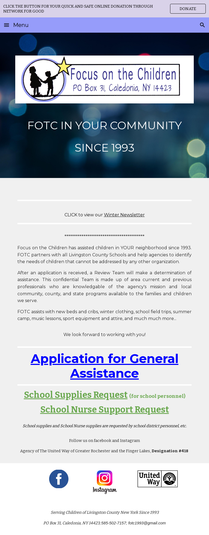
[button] (6, 24)
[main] (104, 133)
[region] (104, 8)
